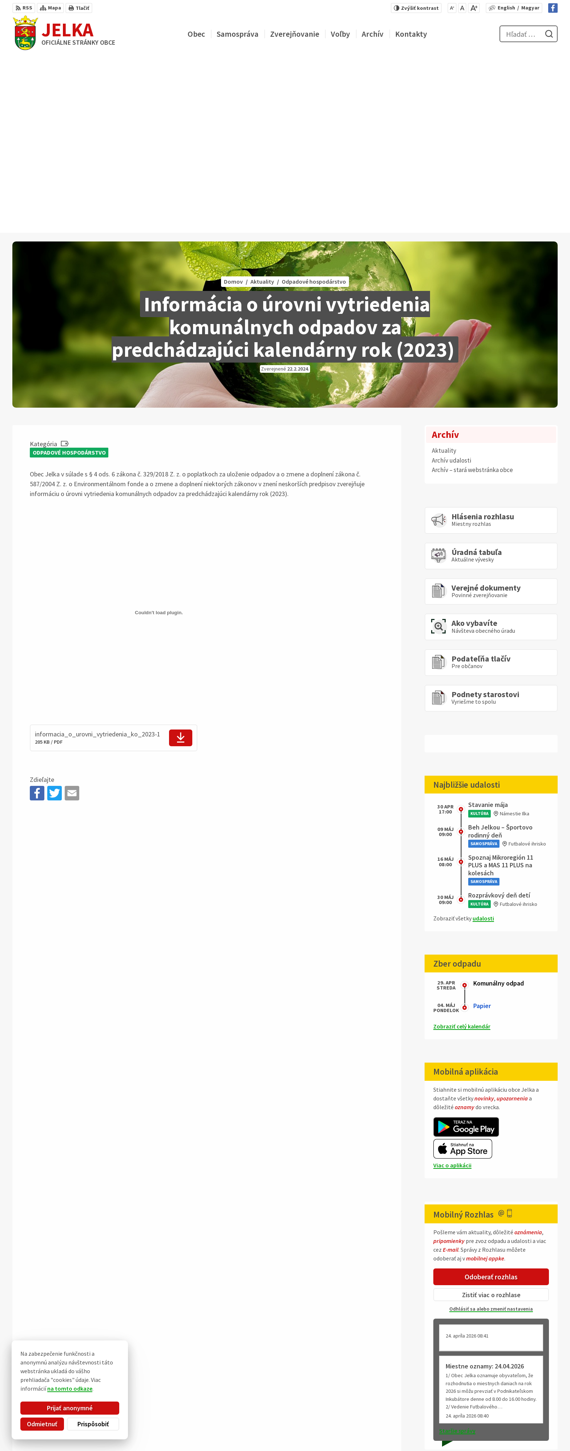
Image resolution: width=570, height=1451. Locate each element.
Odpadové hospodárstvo (69, 275)
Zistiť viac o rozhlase (491, 1118)
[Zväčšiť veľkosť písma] (474, 8)
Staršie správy (457, 1254)
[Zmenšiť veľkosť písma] (452, 8)
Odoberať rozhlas (491, 1099)
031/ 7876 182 (528, 1410)
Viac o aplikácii (452, 988)
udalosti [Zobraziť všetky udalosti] (483, 741)
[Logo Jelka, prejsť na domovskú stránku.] (63, 33)
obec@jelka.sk (529, 1419)
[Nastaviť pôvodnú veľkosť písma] (462, 8)
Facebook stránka (534, 1428)
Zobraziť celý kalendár (461, 849)
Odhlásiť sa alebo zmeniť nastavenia (491, 1132)
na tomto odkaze (69, 1388)
